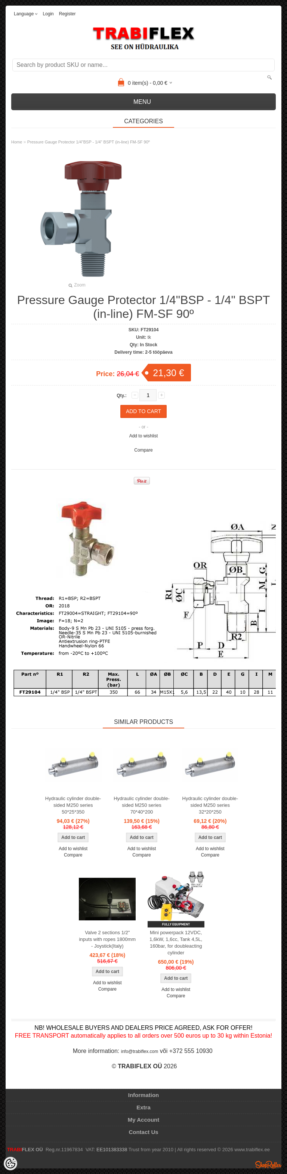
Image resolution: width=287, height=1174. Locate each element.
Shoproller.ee (268, 1164)
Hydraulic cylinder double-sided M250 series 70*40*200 (142, 805)
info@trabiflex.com (139, 1051)
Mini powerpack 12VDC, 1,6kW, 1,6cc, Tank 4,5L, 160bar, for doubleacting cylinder (175, 942)
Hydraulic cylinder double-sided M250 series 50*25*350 (73, 805)
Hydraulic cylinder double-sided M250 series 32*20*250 (210, 805)
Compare (143, 450)
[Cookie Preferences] (10, 1163)
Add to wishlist (143, 436)
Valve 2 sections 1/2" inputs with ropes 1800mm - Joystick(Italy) (107, 939)
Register (67, 13)
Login (48, 13)
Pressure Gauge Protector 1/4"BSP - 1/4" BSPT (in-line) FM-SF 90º (88, 142)
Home (16, 142)
